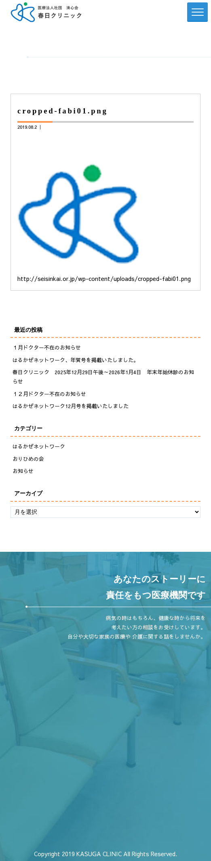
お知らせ (23, 471)
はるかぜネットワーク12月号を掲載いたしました (71, 406)
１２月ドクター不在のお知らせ (49, 394)
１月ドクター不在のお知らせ (47, 347)
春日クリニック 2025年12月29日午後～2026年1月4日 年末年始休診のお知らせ (103, 377)
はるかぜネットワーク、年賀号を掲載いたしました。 (76, 360)
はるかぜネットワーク (39, 446)
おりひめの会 (28, 459)
